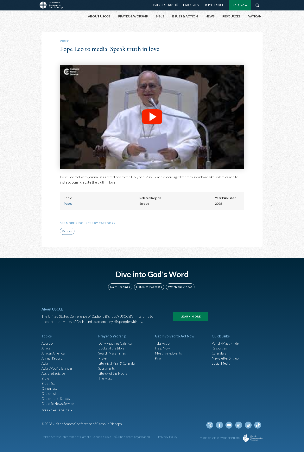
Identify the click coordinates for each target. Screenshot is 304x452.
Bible (45, 377)
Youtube (229, 425)
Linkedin (239, 425)
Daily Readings (163, 5)
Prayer (103, 356)
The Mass (105, 377)
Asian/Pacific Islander (57, 366)
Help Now (240, 5)
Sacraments (107, 366)
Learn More (191, 313)
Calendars (219, 350)
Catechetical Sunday (56, 398)
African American (54, 350)
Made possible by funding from (220, 437)
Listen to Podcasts (149, 283)
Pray (158, 356)
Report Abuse (214, 5)
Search (257, 5)
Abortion (48, 340)
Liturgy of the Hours (113, 371)
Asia (44, 361)
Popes (68, 203)
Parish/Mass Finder (226, 340)
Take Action (163, 340)
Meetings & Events (169, 350)
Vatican (67, 231)
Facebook (220, 425)
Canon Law (49, 387)
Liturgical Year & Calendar (118, 361)
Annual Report (52, 356)
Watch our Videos (180, 283)
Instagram (248, 425)
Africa (46, 345)
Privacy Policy (168, 436)
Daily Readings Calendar (178, 5)
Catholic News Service (58, 403)
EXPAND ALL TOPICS (55, 409)
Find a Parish (191, 5)
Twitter (211, 425)
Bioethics (48, 382)
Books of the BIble (112, 345)
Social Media (221, 361)
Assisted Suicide (53, 371)
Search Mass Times (112, 350)
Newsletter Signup (226, 356)
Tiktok (257, 425)
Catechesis (49, 392)
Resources (220, 345)
